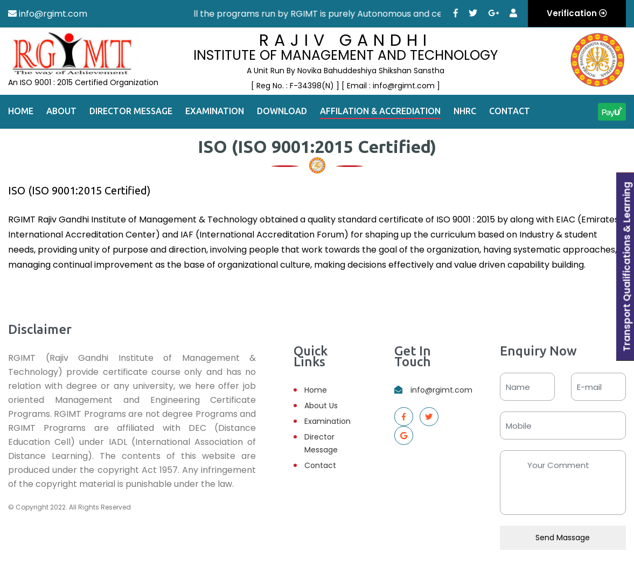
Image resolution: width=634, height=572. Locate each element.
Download (282, 111)
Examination (214, 111)
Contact (509, 111)
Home (20, 111)
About (61, 111)
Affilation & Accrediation (380, 111)
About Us (321, 405)
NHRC (465, 111)
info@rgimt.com (441, 390)
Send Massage (562, 537)
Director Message (130, 111)
